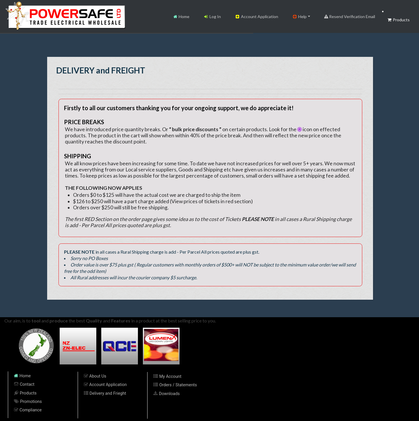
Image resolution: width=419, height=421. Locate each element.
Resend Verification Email (349, 16)
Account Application (256, 16)
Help (299, 16)
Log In (212, 16)
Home (181, 16)
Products (398, 19)
